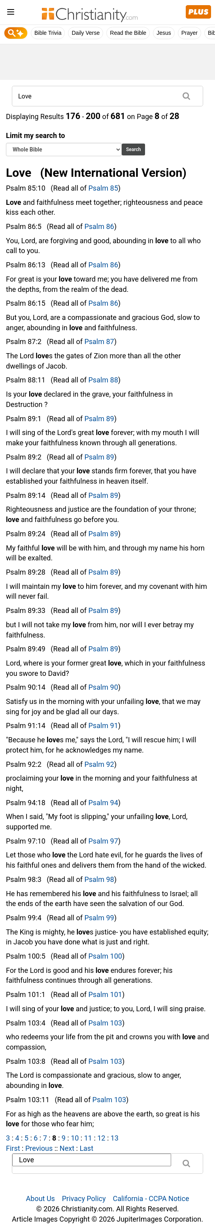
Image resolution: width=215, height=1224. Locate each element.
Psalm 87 (99, 341)
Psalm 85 (103, 188)
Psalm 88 (103, 380)
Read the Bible (128, 33)
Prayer (189, 33)
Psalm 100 (105, 956)
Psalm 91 (103, 725)
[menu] (10, 13)
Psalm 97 (103, 841)
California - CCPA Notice (151, 1198)
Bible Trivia (47, 33)
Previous (39, 1148)
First (13, 1148)
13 (115, 1138)
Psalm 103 (105, 1023)
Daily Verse (86, 33)
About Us (40, 1198)
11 (88, 1138)
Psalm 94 (103, 802)
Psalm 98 (99, 879)
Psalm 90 (103, 687)
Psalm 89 (99, 418)
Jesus (164, 33)
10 (75, 1138)
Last (86, 1148)
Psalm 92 (99, 764)
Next (67, 1148)
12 (101, 1138)
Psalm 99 (99, 918)
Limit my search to (64, 143)
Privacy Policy (84, 1198)
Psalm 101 (105, 994)
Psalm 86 (99, 226)
